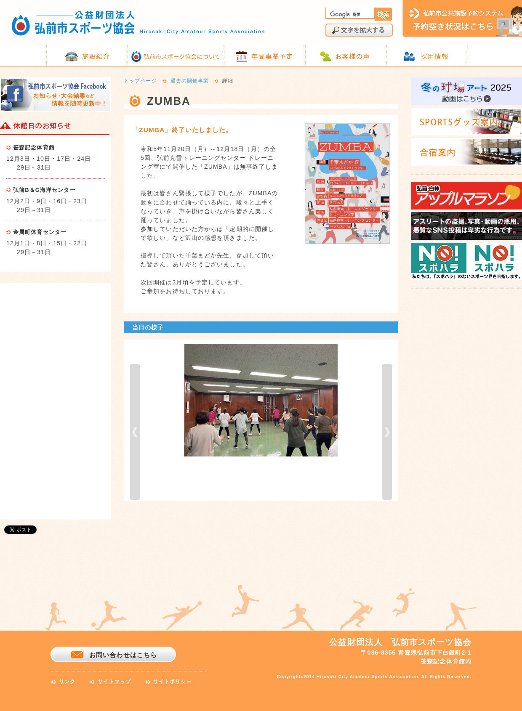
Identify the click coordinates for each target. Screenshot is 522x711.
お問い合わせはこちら (123, 654)
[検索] (349, 14)
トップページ (140, 81)
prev (135, 432)
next (387, 432)
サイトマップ (114, 681)
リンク (67, 681)
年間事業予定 (272, 56)
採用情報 (434, 56)
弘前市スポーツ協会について (182, 56)
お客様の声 (352, 56)
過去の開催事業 (189, 81)
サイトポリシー (172, 681)
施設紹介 (96, 56)
